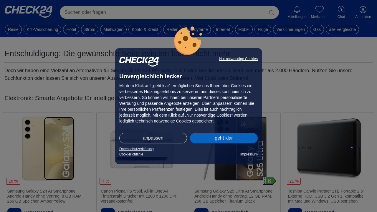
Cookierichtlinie (131, 154)
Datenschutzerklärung (136, 149)
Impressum (249, 154)
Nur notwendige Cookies (238, 59)
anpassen (153, 137)
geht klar (224, 137)
